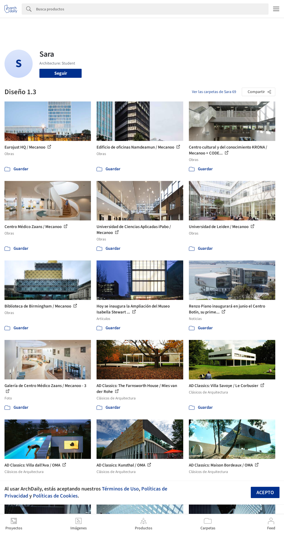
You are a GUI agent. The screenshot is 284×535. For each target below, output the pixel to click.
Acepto (265, 492)
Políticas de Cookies (55, 495)
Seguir (60, 73)
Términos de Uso (120, 488)
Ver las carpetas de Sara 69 (214, 92)
